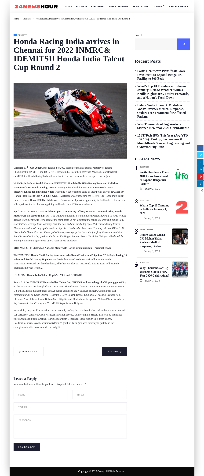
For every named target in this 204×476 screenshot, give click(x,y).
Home (68, 6)
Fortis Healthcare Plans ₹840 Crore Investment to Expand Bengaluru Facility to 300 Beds (161, 74)
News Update (140, 6)
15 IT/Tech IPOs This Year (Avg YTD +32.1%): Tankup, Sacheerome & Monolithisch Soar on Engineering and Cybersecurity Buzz (163, 141)
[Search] (183, 44)
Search (138, 35)
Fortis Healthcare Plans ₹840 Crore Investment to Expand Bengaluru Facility (154, 178)
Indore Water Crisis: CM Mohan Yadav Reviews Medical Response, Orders (152, 240)
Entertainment (118, 6)
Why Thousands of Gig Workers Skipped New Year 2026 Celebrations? (163, 126)
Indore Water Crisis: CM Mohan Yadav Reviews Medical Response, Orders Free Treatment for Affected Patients (161, 110)
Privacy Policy (178, 6)
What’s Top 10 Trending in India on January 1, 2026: (154, 209)
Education (98, 6)
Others (157, 6)
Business (81, 6)
